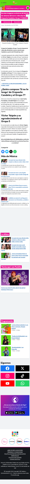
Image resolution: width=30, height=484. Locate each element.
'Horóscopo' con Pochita (11, 267)
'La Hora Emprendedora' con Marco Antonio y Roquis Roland (15, 8)
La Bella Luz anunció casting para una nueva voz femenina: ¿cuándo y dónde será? (15, 199)
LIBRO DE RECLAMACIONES (15, 450)
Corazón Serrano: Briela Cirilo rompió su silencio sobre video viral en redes (14, 161)
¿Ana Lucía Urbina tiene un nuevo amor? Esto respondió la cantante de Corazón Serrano (14, 187)
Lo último (5, 234)
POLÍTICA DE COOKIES (15, 457)
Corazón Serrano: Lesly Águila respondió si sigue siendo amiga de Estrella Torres (14, 174)
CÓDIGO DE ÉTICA (15, 459)
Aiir (18, 475)
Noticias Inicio (7, 22)
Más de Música (17, 22)
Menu (3, 2)
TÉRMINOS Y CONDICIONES (15, 452)
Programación (7, 321)
